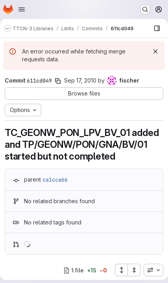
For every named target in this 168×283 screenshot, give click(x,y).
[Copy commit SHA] (58, 81)
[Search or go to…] (145, 9)
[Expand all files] (121, 270)
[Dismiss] (155, 51)
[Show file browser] (157, 28)
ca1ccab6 (55, 179)
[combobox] (153, 270)
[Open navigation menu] (21, 9)
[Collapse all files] (134, 270)
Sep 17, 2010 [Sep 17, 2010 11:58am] (80, 80)
